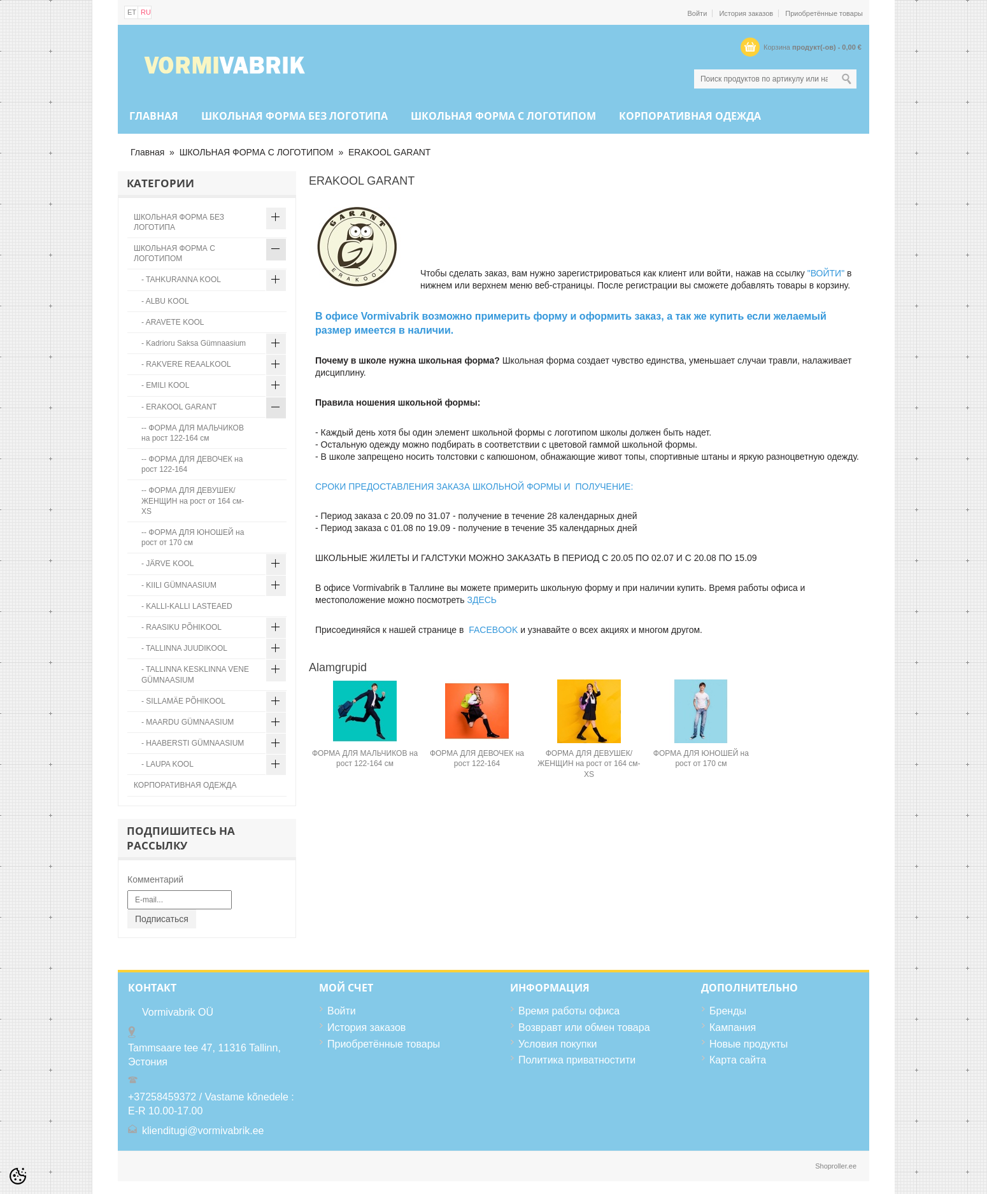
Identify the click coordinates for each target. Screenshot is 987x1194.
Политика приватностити (577, 1060)
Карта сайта (737, 1060)
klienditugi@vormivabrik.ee (203, 1130)
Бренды (727, 1011)
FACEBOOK (493, 630)
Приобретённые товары (824, 13)
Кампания (732, 1027)
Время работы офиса (569, 1011)
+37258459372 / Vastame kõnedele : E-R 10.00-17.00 (211, 1103)
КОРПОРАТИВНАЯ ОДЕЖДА (690, 116)
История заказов (746, 13)
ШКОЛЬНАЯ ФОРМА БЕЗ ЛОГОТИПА (294, 116)
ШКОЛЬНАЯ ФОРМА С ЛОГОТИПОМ (503, 116)
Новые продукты (748, 1044)
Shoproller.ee (835, 1166)
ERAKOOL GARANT (389, 152)
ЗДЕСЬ (482, 600)
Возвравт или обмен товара (584, 1027)
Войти (697, 13)
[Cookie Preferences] (17, 1176)
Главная (153, 116)
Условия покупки (557, 1044)
